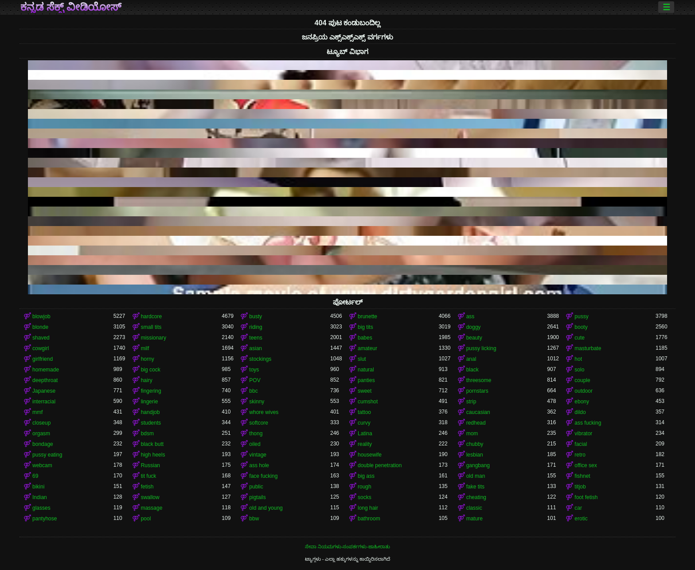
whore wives (263, 412)
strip (471, 401)
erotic (580, 518)
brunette (367, 316)
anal (471, 359)
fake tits (475, 487)
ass (470, 316)
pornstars (477, 391)
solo (579, 370)
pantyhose (44, 518)
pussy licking (481, 348)
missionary (153, 338)
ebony (581, 401)
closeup (41, 423)
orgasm (41, 433)
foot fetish (585, 497)
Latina (365, 433)
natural (366, 370)
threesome (479, 380)
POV (254, 380)
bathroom (369, 518)
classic (474, 508)
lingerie (149, 401)
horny (147, 359)
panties (366, 380)
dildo (580, 412)
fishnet (582, 476)
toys (254, 370)
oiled (254, 444)
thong (255, 433)
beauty (474, 338)
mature (474, 518)
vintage (257, 455)
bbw (254, 518)
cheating (476, 497)
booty (580, 327)
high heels (153, 455)
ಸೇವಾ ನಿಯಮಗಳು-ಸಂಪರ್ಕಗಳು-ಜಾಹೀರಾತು (347, 546)
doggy (473, 327)
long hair (368, 508)
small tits (151, 327)
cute (579, 338)
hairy (146, 380)
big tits (365, 327)
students (151, 423)
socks (364, 497)
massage (152, 508)
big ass (366, 476)
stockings (260, 359)
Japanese (43, 391)
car (578, 508)
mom (472, 433)
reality (365, 444)
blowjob (41, 316)
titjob (580, 487)
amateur (367, 348)
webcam (42, 465)
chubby (475, 444)
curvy (364, 423)
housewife (370, 455)
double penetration (380, 465)
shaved (41, 338)
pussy (581, 316)
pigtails (257, 497)
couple (582, 380)
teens (255, 338)
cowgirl (40, 348)
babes (365, 338)
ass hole (259, 465)
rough (364, 487)
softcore (258, 423)
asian (255, 348)
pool (146, 518)
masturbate (587, 348)
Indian (39, 497)
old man (475, 476)
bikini (38, 487)
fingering (151, 391)
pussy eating (47, 455)
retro (580, 455)
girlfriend (42, 359)
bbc (253, 391)
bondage (42, 444)
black (472, 370)
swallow (150, 497)
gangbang (478, 465)
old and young (265, 508)
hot (578, 359)
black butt (152, 444)
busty (255, 316)
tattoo (364, 412)
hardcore (151, 316)
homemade (45, 370)
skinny (256, 401)
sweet (364, 391)
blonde (40, 327)
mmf (37, 412)
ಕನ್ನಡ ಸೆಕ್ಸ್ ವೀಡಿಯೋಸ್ (70, 7)
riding (255, 327)
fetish (147, 487)
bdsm (147, 433)
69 (35, 476)
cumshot (368, 401)
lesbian (474, 455)
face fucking (263, 476)
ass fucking (587, 423)
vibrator (583, 433)
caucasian (478, 412)
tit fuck (148, 476)
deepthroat (45, 380)
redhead (476, 423)
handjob (150, 412)
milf (145, 348)
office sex (585, 465)
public (256, 487)
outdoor (583, 391)
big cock (150, 370)
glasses (41, 508)
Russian (150, 465)
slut (362, 359)
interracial (43, 401)
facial (580, 444)
